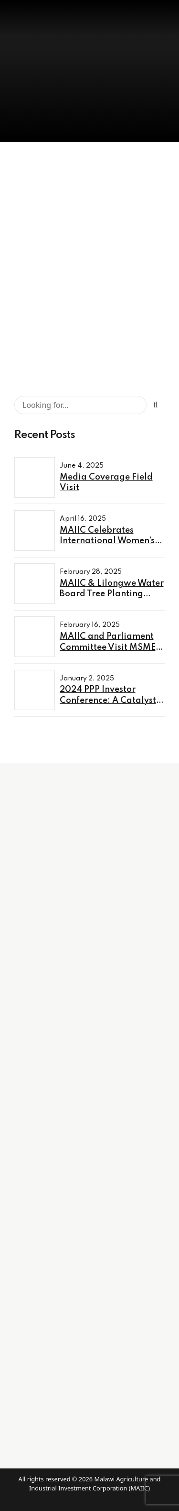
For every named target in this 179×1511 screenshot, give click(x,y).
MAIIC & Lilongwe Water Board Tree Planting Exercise (112, 594)
